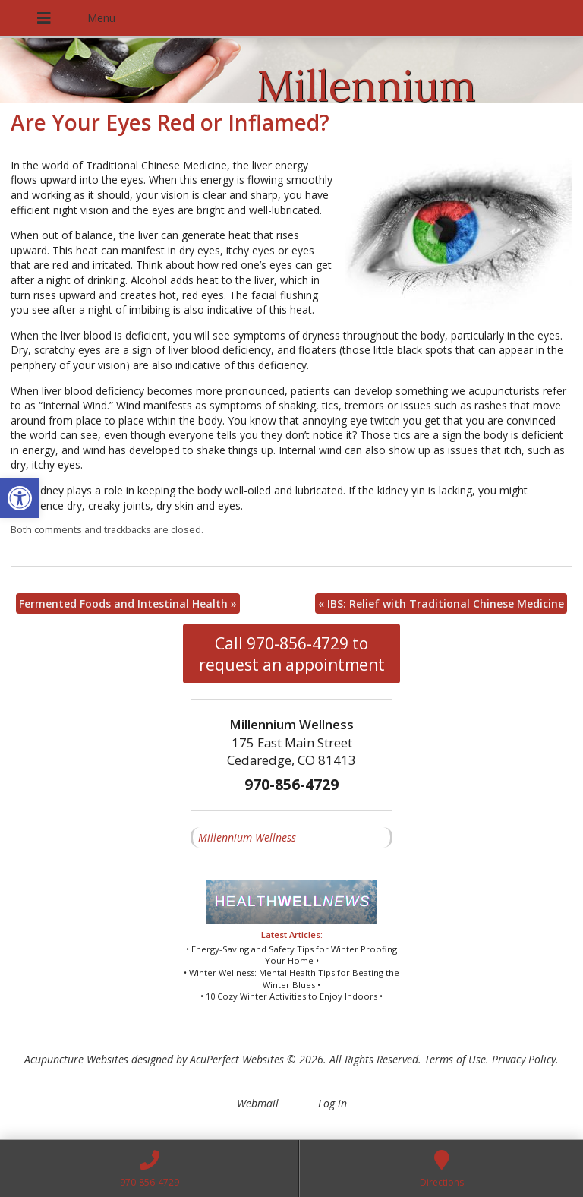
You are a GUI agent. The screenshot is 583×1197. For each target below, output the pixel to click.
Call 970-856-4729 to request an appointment (292, 654)
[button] (19, 498)
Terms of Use (455, 1059)
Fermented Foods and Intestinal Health (128, 603)
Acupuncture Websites (76, 1059)
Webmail (258, 1103)
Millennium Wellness (247, 837)
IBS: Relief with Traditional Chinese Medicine (441, 603)
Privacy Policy (524, 1059)
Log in (332, 1103)
